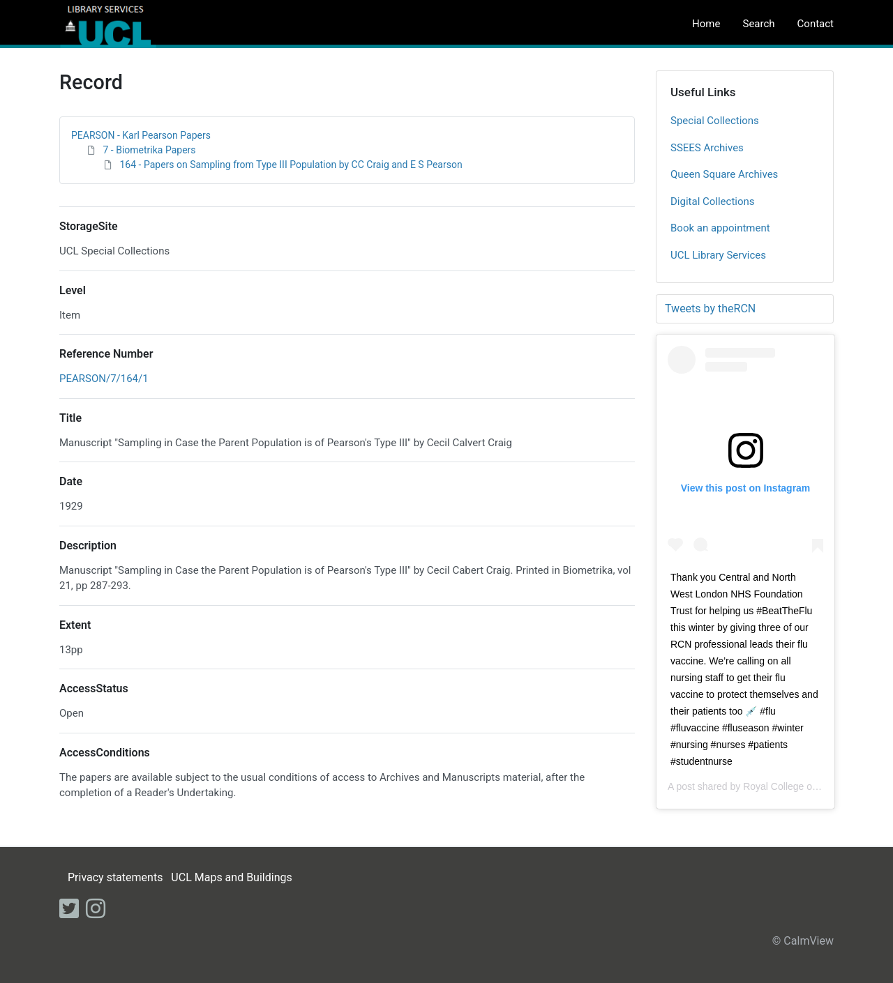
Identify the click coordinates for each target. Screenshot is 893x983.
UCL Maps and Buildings (231, 877)
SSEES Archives (707, 148)
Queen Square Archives (724, 174)
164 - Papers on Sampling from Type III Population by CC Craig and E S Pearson (290, 164)
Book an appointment (720, 228)
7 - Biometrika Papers (149, 149)
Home (706, 23)
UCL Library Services (718, 255)
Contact (815, 23)
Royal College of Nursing (797, 786)
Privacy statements (115, 877)
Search (758, 23)
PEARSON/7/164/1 (104, 378)
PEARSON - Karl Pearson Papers (141, 135)
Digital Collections (712, 201)
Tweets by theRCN (710, 308)
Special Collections (714, 120)
